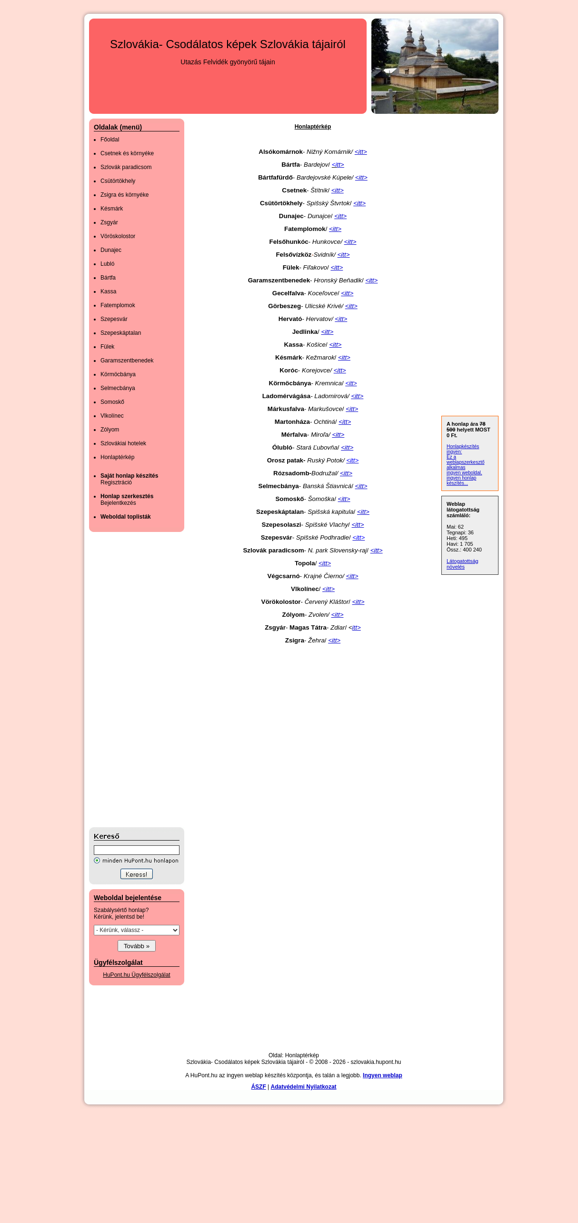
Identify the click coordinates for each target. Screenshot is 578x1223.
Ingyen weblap (382, 1075)
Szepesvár (114, 319)
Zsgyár (109, 222)
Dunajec (110, 250)
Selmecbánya (117, 388)
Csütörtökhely (117, 181)
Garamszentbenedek (126, 360)
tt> (340, 164)
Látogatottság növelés (462, 564)
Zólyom (109, 429)
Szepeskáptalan (120, 333)
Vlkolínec (112, 415)
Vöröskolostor (117, 236)
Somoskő (112, 402)
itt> (353, 383)
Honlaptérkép (117, 457)
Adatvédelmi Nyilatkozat (304, 1086)
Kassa (108, 291)
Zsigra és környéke (124, 194)
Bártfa (108, 277)
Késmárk (111, 208)
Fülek (107, 346)
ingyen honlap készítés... (461, 480)
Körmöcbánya (118, 374)
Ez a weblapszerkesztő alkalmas (465, 462)
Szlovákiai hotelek (123, 443)
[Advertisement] (127, 679)
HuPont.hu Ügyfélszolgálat (136, 975)
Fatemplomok (117, 305)
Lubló (107, 264)
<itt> (344, 254)
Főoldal (109, 139)
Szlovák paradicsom (125, 167)
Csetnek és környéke (127, 153)
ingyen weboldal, (464, 472)
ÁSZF (258, 1086)
